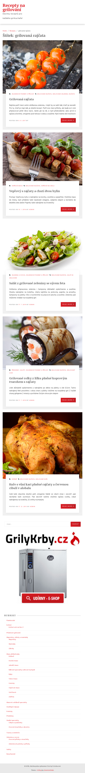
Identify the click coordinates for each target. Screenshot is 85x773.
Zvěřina (11, 696)
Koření (9, 625)
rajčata (72, 94)
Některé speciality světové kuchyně (22, 669)
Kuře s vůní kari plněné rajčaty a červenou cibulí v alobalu (39, 486)
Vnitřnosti (12, 692)
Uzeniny (12, 683)
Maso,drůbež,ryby (13, 654)
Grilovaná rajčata (21, 99)
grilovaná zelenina (60, 94)
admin (31, 209)
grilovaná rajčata (44, 94)
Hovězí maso (13, 660)
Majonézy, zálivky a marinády (17, 637)
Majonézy (12, 639)
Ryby (10, 674)
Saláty (22, 370)
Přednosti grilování (13, 632)
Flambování (11, 620)
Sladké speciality (13, 720)
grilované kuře (42, 479)
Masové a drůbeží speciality (17, 702)
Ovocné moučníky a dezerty (19, 727)
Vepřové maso (17, 186)
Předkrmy (15, 370)
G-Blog (39, 770)
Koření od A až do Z (16, 627)
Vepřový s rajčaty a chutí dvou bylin (34, 191)
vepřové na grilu (47, 186)
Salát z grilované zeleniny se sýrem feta (37, 283)
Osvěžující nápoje (13, 706)
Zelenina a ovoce (18, 275)
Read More (68, 120)
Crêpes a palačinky (15, 722)
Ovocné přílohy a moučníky (19, 739)
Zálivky (11, 648)
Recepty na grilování (14, 7)
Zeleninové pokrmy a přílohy (23, 94)
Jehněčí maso (13, 665)
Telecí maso (13, 678)
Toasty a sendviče (13, 732)
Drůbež (14, 479)
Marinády (12, 644)
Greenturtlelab (49, 770)
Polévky (10, 711)
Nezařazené (11, 754)
